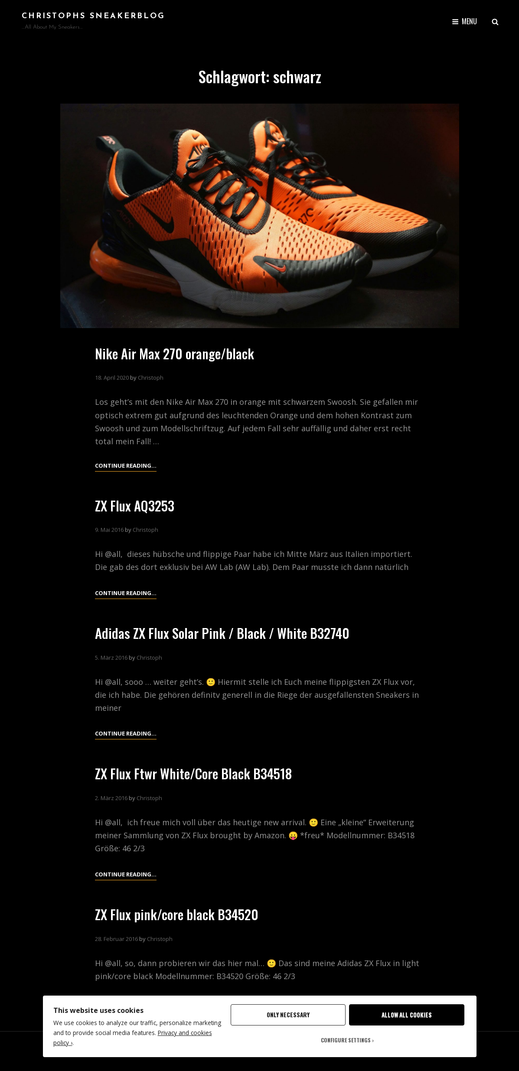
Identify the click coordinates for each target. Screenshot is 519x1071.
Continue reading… (126, 593)
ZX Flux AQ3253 (136, 505)
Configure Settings (346, 1040)
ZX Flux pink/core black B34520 (180, 914)
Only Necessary (288, 1014)
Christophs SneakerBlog (93, 16)
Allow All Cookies (407, 1014)
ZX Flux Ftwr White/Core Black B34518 (198, 773)
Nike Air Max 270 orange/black (178, 353)
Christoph (150, 377)
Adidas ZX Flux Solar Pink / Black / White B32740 (227, 632)
